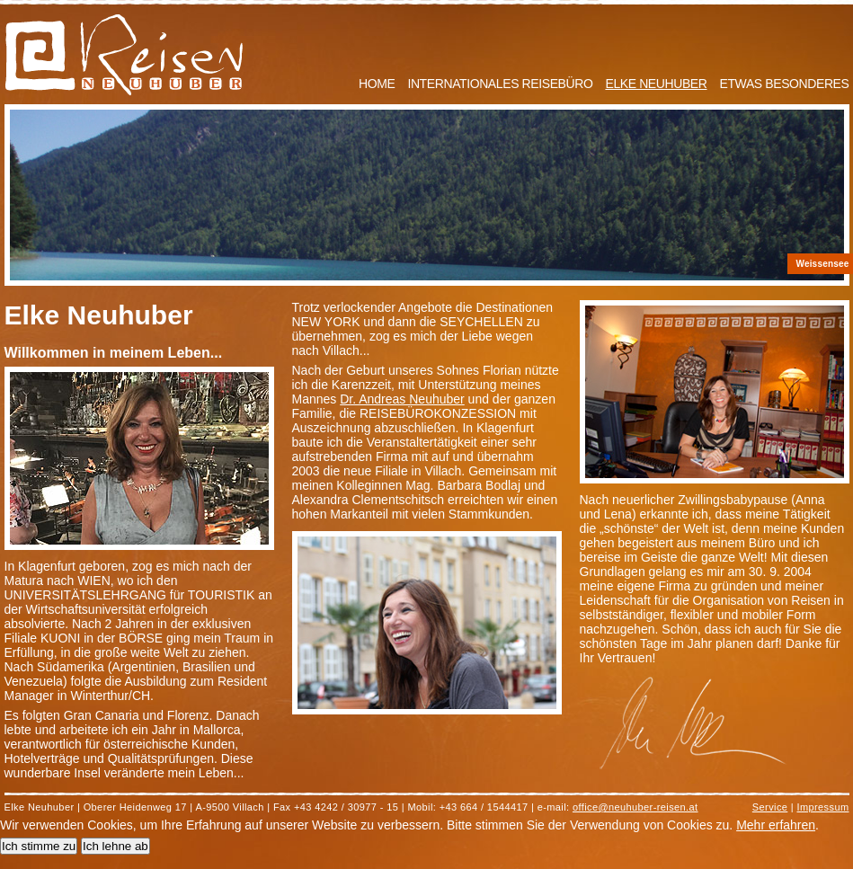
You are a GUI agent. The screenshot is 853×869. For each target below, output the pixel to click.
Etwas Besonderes (784, 83)
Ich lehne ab (115, 846)
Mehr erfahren (775, 825)
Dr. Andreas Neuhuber (402, 399)
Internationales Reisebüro (499, 83)
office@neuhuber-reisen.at (635, 807)
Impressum (823, 807)
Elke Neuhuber (655, 83)
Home (377, 83)
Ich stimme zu (39, 846)
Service (769, 807)
